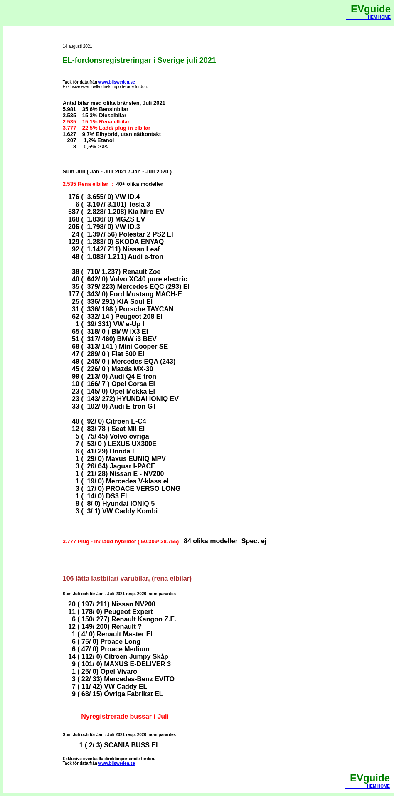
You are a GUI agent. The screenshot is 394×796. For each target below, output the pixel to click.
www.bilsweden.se (116, 82)
